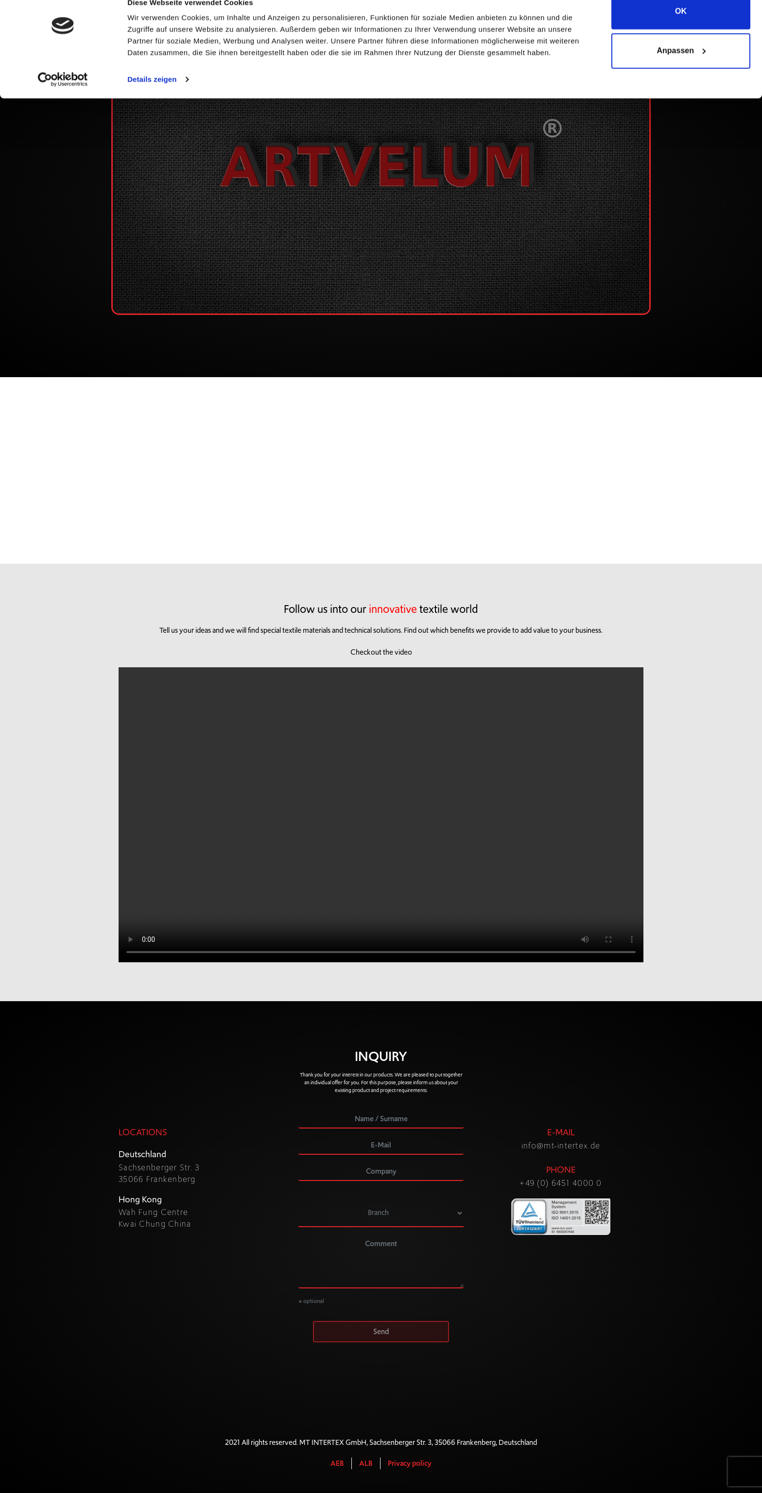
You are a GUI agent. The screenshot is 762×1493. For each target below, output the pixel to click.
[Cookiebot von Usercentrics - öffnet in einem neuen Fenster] (62, 97)
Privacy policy (410, 1463)
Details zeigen (151, 97)
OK (681, 29)
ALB (366, 1463)
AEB (337, 1463)
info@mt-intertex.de (560, 1146)
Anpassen (681, 68)
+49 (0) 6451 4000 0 (561, 1183)
